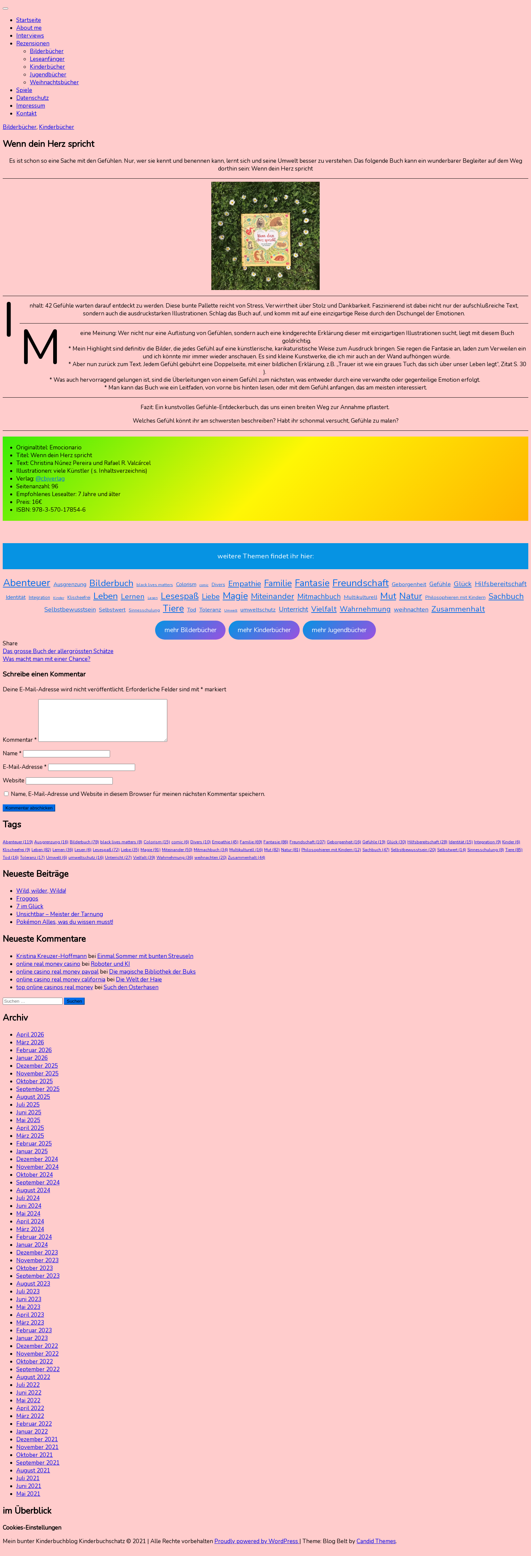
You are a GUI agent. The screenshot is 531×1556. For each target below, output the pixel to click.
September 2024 (38, 1191)
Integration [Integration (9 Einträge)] (39, 598)
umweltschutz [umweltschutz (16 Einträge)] (258, 610)
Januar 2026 (32, 1066)
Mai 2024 (28, 1222)
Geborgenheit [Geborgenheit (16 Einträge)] (409, 584)
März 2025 (30, 1144)
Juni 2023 (28, 1307)
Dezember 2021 (37, 1447)
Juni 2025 (28, 1121)
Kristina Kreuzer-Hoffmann (51, 964)
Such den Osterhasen (131, 995)
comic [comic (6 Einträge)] (204, 584)
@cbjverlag (50, 479)
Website (13, 789)
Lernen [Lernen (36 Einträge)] (133, 597)
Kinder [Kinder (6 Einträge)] (58, 597)
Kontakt (26, 113)
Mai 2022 (28, 1409)
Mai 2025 (28, 1128)
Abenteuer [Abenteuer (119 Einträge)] (26, 583)
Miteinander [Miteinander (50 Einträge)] (272, 596)
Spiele (24, 90)
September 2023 (38, 1284)
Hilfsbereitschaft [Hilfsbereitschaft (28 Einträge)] (501, 583)
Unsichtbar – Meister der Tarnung (59, 922)
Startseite (28, 20)
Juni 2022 (28, 1401)
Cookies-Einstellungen (32, 1536)
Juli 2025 (28, 1113)
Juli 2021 (28, 1486)
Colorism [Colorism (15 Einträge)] (186, 584)
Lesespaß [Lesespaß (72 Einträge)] (180, 596)
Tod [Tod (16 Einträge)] (191, 610)
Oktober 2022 (34, 1370)
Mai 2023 (28, 1315)
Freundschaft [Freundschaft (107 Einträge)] (361, 583)
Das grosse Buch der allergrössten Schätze (58, 651)
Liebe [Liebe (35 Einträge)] (211, 597)
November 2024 (37, 1175)
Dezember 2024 (37, 1167)
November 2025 (37, 1082)
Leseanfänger (47, 59)
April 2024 (30, 1229)
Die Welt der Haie (139, 988)
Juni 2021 (28, 1494)
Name (12, 761)
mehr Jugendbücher (339, 630)
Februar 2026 (34, 1058)
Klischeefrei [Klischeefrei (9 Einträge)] (78, 598)
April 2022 (30, 1416)
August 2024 (33, 1198)
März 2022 (30, 1424)
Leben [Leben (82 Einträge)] (105, 596)
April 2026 (30, 1043)
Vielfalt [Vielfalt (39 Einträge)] (324, 609)
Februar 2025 (34, 1152)
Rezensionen (32, 43)
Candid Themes (376, 1549)
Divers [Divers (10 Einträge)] (218, 584)
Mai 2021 (28, 1502)
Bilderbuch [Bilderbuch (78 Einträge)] (111, 583)
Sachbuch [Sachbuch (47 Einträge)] (506, 596)
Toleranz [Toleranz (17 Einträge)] (210, 610)
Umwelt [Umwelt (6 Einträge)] (230, 610)
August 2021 (33, 1479)
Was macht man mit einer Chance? (46, 659)
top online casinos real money (54, 995)
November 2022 (37, 1362)
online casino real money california (60, 988)
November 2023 (37, 1268)
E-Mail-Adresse (25, 775)
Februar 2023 (34, 1338)
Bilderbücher (47, 51)
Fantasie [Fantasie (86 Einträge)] (312, 583)
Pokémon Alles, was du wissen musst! (64, 930)
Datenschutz (32, 98)
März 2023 (30, 1331)
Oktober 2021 (34, 1463)
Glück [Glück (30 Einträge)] (463, 583)
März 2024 (30, 1237)
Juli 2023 (28, 1300)
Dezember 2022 (37, 1354)
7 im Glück (29, 914)
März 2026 (30, 1050)
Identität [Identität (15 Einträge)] (16, 597)
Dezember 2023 (37, 1261)
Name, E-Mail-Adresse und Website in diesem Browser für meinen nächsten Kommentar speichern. (138, 802)
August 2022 (33, 1385)
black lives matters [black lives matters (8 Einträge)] (154, 584)
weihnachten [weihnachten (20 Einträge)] (411, 609)
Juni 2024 (28, 1214)
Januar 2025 (32, 1159)
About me (29, 28)
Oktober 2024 (34, 1183)
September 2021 (38, 1471)
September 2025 (38, 1097)
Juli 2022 (28, 1393)
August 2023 (33, 1292)
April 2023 (30, 1323)
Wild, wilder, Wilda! (41, 899)
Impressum (30, 106)
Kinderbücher (47, 67)
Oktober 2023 (34, 1276)
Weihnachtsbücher (54, 82)
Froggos (27, 907)
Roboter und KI (110, 972)
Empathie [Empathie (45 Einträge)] (244, 583)
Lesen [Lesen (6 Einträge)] (153, 597)
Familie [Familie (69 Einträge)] (278, 583)
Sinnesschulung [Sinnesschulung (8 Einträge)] (144, 610)
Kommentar (20, 748)
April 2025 (30, 1136)
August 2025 (33, 1105)
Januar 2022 (32, 1440)
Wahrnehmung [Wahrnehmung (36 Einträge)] (365, 609)
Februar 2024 (34, 1245)
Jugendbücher (48, 75)
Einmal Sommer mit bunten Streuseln (145, 964)
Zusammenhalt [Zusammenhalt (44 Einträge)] (458, 609)
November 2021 (37, 1455)
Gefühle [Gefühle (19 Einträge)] (440, 584)
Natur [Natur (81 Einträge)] (410, 596)
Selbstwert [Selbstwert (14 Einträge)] (112, 610)
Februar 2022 (34, 1432)
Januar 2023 (32, 1346)
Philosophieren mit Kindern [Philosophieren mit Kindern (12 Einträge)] (455, 597)
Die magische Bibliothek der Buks (152, 980)
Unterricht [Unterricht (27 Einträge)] (293, 609)
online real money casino (48, 972)
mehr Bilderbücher (190, 630)
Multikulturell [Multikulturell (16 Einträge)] (360, 597)
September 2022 (38, 1377)
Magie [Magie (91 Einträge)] (235, 596)
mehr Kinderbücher (264, 630)
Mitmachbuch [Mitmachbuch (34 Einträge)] (319, 596)
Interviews (30, 36)
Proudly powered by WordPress (256, 1549)
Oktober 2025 (34, 1089)
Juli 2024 (28, 1206)
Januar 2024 (32, 1253)
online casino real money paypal (57, 980)
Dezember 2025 (37, 1074)
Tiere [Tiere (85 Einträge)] (173, 608)
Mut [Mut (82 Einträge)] (388, 596)
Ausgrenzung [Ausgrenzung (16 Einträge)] (70, 584)
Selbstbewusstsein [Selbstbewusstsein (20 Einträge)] (70, 609)
